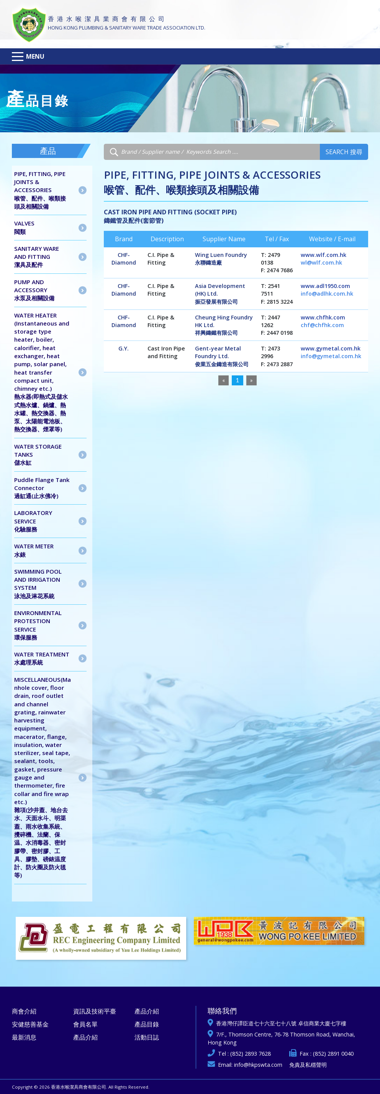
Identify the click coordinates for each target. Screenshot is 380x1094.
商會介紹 (24, 1011)
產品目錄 (146, 1024)
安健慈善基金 (30, 1024)
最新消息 (24, 1037)
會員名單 (85, 1024)
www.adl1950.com (325, 286)
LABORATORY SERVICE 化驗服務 (33, 521)
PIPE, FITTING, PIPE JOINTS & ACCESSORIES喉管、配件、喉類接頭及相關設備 (40, 190)
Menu (35, 56)
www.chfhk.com (323, 317)
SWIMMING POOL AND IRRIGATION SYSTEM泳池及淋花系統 (38, 584)
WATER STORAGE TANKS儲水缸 (38, 455)
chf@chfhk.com (322, 325)
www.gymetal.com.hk (330, 348)
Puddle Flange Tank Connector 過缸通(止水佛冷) (42, 488)
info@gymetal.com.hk (331, 356)
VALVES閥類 (24, 227)
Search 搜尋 (344, 152)
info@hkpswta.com (258, 1064)
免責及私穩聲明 (308, 1064)
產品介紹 (85, 1037)
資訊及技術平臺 (94, 1011)
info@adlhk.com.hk (327, 293)
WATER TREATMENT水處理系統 (41, 658)
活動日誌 (146, 1037)
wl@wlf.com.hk (321, 262)
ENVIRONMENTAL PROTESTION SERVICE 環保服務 (38, 625)
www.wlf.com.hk (323, 254)
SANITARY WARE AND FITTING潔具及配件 (36, 257)
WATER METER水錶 (34, 550)
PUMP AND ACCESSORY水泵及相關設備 (34, 290)
